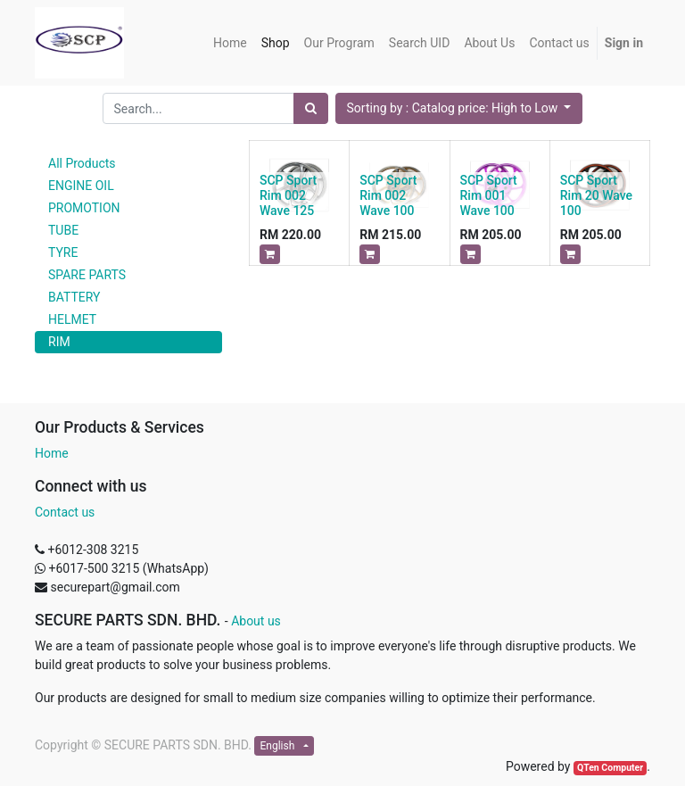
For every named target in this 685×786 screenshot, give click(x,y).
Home (52, 453)
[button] (459, 108)
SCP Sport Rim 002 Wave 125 (288, 195)
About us (256, 621)
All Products (82, 163)
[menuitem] (230, 43)
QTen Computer (610, 768)
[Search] (310, 108)
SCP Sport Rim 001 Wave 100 (488, 195)
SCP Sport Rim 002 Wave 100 (388, 195)
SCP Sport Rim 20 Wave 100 (596, 195)
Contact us (65, 512)
